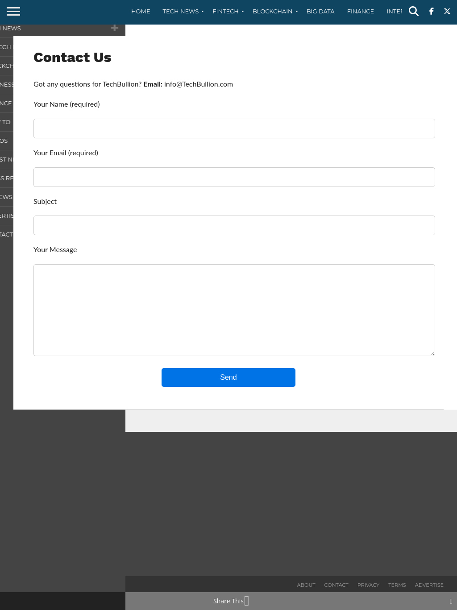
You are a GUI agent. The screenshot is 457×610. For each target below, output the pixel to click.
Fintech (225, 11)
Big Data (321, 11)
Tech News (181, 11)
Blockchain (273, 11)
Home (140, 11)
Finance (360, 11)
